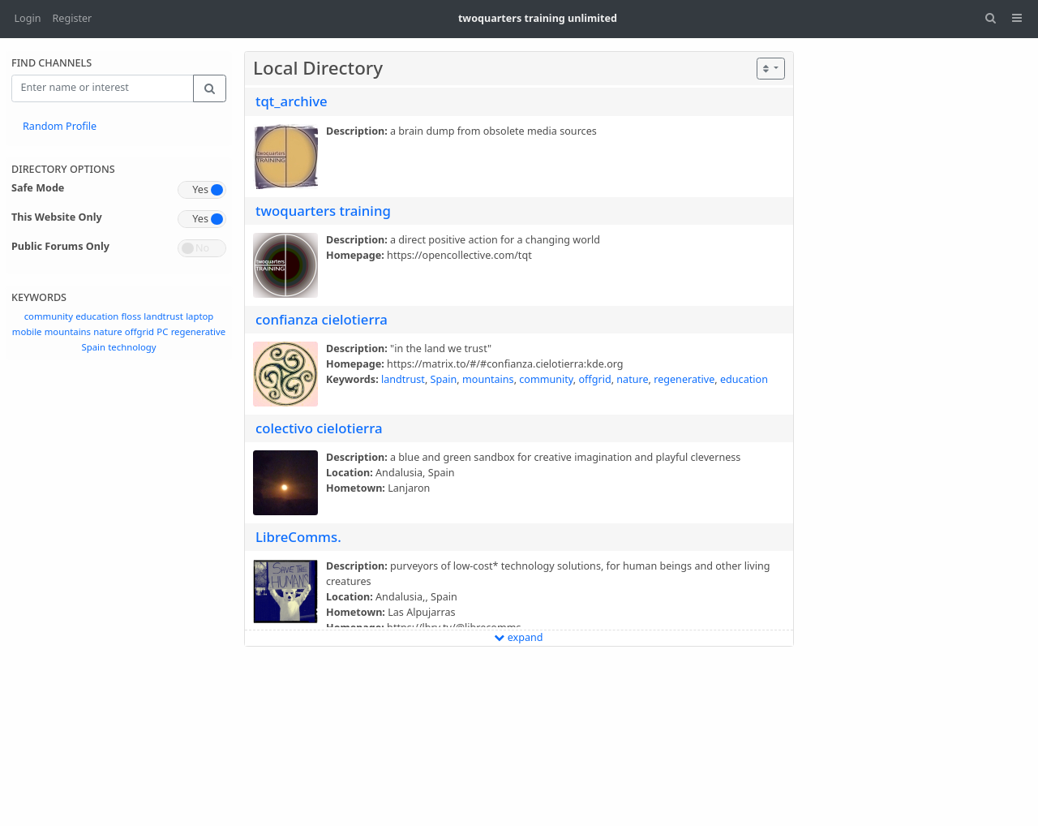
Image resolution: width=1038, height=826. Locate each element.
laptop (199, 316)
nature (107, 331)
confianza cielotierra (321, 319)
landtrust (163, 316)
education (96, 316)
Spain (93, 347)
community (48, 316)
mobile (27, 331)
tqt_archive (291, 101)
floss (132, 316)
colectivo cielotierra (319, 428)
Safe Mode (37, 188)
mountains (68, 331)
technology (132, 347)
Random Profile (60, 126)
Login (28, 18)
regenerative (198, 331)
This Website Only (56, 217)
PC (162, 331)
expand (519, 637)
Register (72, 18)
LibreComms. (298, 536)
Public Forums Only (60, 246)
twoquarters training (323, 210)
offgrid (139, 331)
